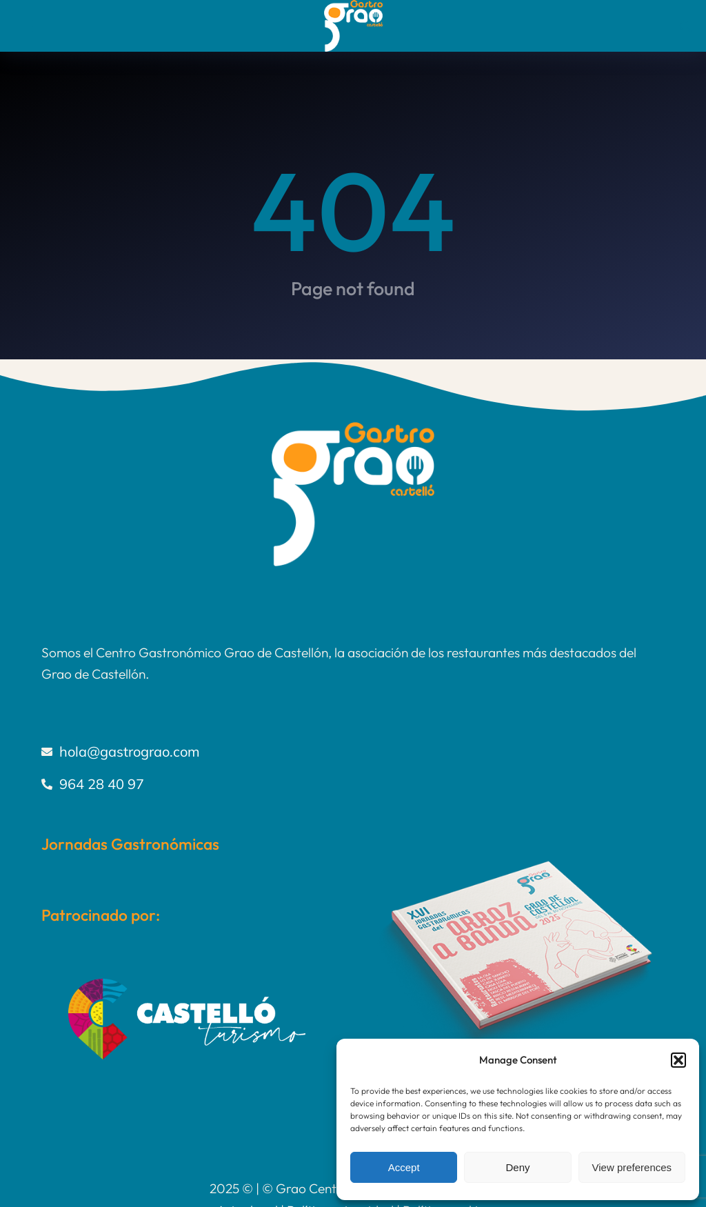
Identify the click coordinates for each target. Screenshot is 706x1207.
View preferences (632, 1167)
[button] (678, 1060)
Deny (517, 1167)
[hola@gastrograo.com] (353, 752)
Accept (404, 1167)
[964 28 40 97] (353, 784)
